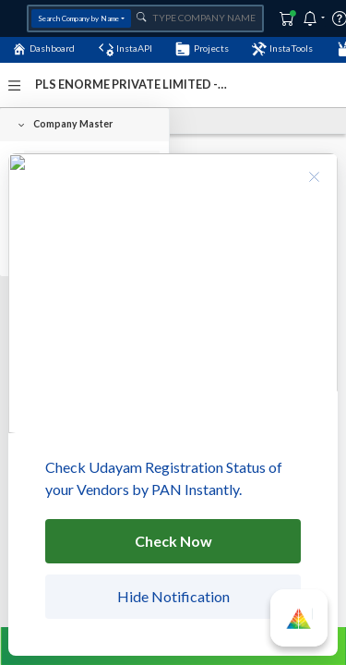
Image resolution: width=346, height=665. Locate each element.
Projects (201, 49)
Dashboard (43, 49)
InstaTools (282, 49)
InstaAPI (125, 49)
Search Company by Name (78, 18)
